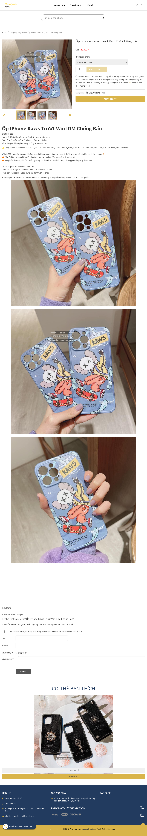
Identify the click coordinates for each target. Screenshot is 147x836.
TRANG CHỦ (59, 5)
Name (5, 638)
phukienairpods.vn (89, 829)
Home (4, 32)
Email (5, 645)
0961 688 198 (10, 803)
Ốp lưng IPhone (21, 32)
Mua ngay (73, 776)
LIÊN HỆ (89, 5)
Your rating (7, 652)
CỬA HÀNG (75, 5)
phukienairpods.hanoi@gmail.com (19, 816)
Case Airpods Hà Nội (13, 798)
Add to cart (95, 69)
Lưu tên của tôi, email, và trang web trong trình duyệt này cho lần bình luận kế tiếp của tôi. (44, 631)
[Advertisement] (73, 588)
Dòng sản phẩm (83, 57)
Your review (7, 659)
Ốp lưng (11, 32)
